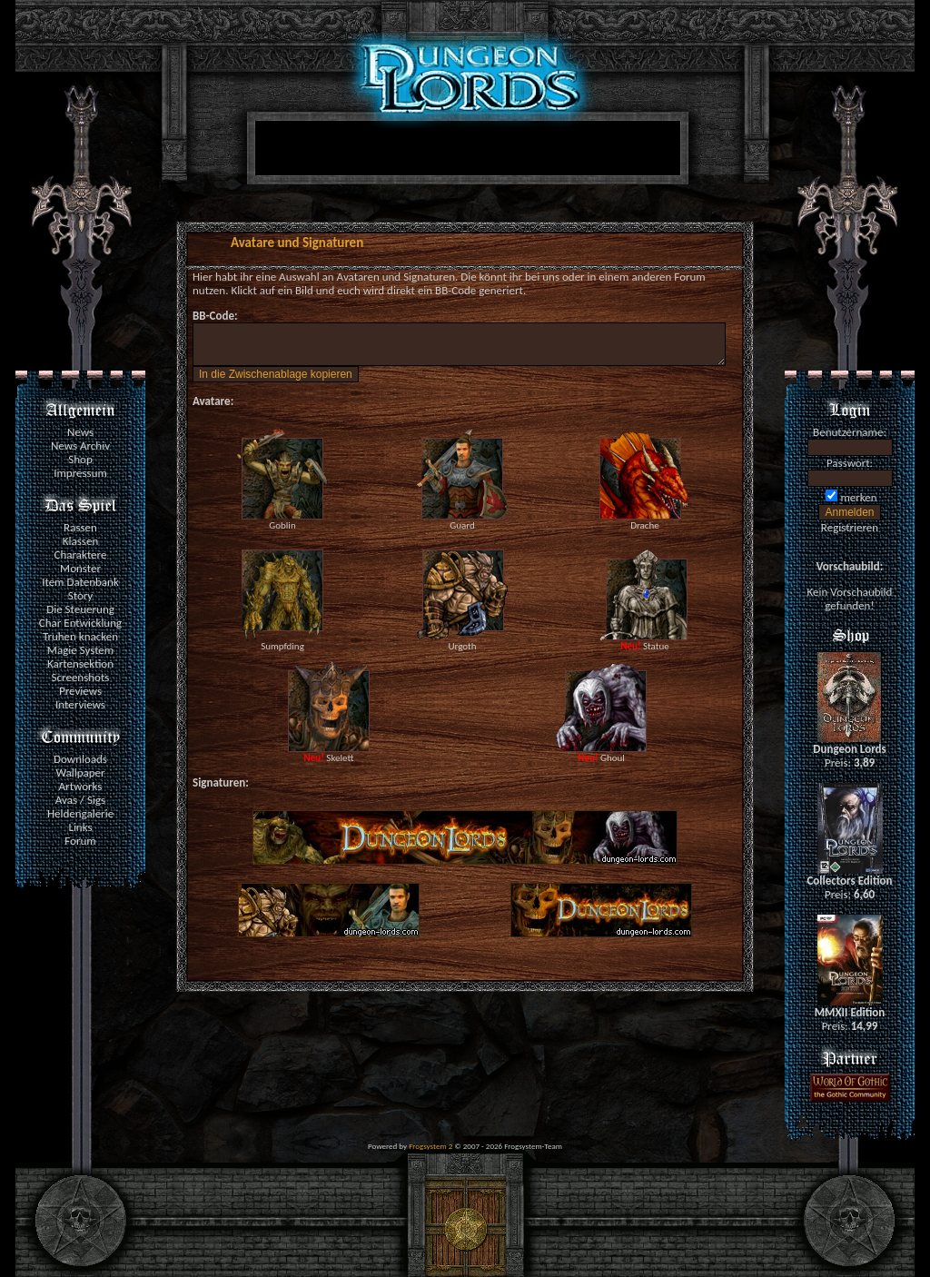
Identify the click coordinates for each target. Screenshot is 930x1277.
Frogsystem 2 (430, 1146)
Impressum (80, 473)
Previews (80, 691)
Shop (80, 459)
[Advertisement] (464, 152)
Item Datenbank (80, 582)
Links (80, 827)
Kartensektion (80, 663)
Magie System (80, 650)
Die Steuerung (80, 609)
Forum (79, 840)
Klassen (80, 541)
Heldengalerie (80, 813)
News (80, 432)
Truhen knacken (80, 636)
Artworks (81, 786)
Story (81, 595)
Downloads (80, 759)
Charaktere (80, 554)
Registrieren (849, 527)
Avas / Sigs (80, 800)
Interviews (80, 704)
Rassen (80, 527)
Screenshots (81, 677)
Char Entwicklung (80, 622)
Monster (80, 568)
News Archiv (80, 445)
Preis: (850, 762)
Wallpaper (79, 772)
